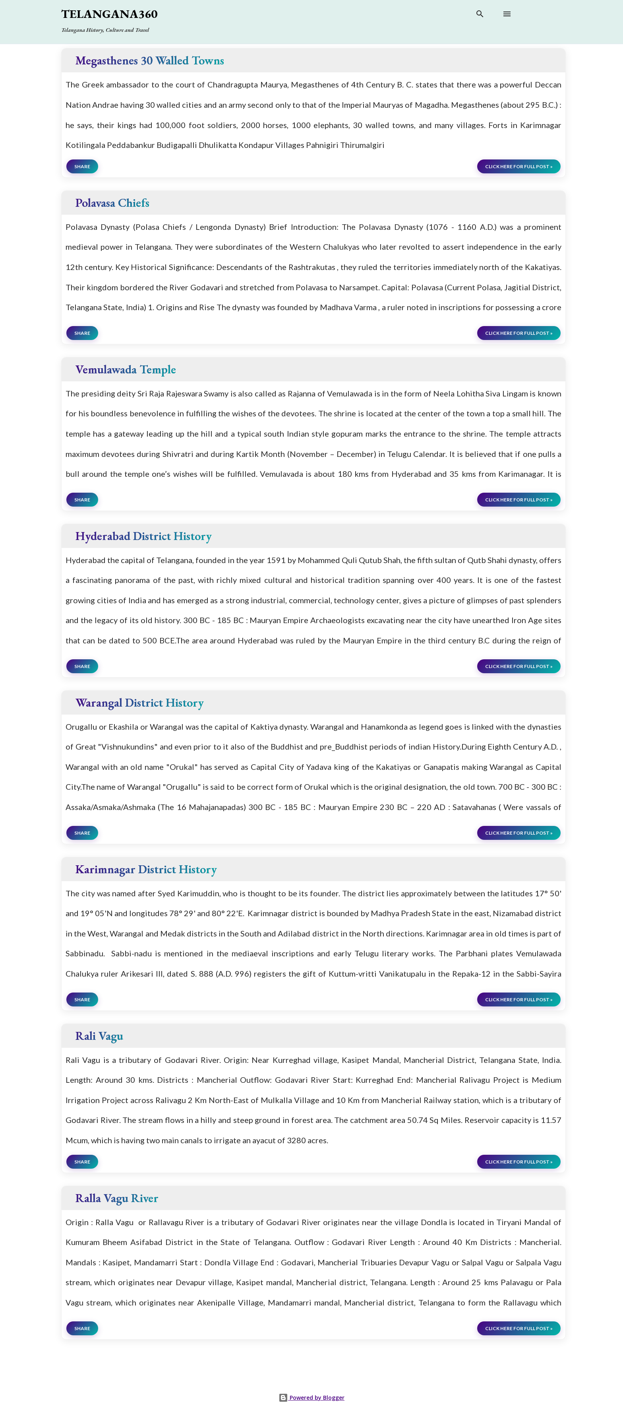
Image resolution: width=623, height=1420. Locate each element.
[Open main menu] (507, 14)
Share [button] (82, 166)
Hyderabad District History (143, 536)
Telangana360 (109, 13)
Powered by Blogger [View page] (311, 1397)
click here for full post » (519, 166)
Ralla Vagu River (117, 1198)
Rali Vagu (99, 1035)
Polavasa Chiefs (112, 202)
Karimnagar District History (146, 869)
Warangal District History (139, 702)
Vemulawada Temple (125, 369)
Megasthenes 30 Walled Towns (149, 60)
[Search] (480, 15)
